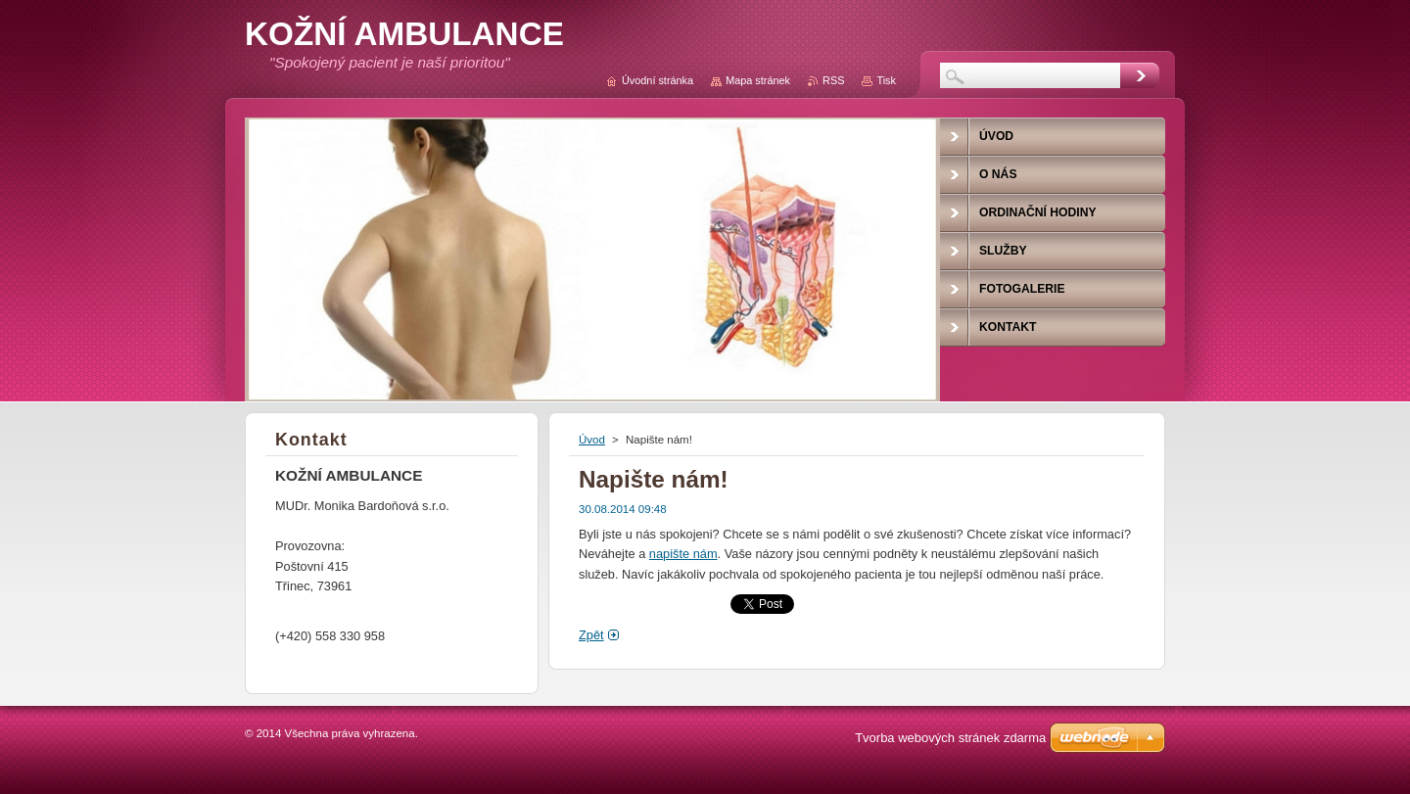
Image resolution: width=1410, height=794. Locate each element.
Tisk (886, 80)
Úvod (592, 439)
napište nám (683, 553)
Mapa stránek (758, 80)
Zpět (591, 635)
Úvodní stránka (657, 80)
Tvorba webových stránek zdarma (950, 737)
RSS (833, 80)
